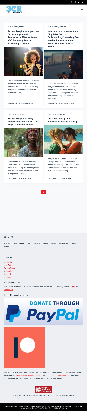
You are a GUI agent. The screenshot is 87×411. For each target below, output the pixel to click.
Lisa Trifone (12, 178)
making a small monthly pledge (27, 374)
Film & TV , (15, 27)
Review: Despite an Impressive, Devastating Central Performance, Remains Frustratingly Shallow (23, 37)
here (73, 286)
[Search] (71, 2)
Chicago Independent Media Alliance (59, 395)
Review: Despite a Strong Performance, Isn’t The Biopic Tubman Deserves (23, 121)
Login (67, 407)
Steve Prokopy (13, 103)
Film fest (62, 113)
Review (21, 27)
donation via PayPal (58, 374)
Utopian (15, 405)
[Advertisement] (43, 216)
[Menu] (82, 10)
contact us (8, 289)
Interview (62, 27)
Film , (10, 27)
